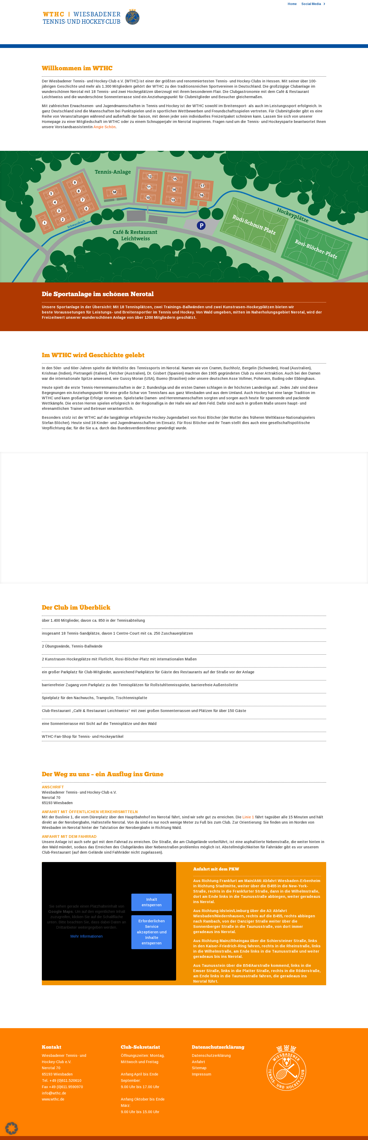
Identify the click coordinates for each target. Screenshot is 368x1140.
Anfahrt (198, 1062)
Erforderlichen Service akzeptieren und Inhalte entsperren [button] (152, 932)
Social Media (311, 4)
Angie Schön (104, 127)
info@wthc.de (54, 1093)
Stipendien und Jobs (221, 37)
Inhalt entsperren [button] (152, 902)
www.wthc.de (53, 1099)
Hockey (100, 37)
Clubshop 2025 (269, 37)
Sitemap (199, 1068)
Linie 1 (248, 817)
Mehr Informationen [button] (87, 936)
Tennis (72, 37)
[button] (11, 1128)
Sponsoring (176, 37)
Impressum (201, 1074)
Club (46, 37)
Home (292, 4)
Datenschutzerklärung (211, 1055)
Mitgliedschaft (136, 37)
